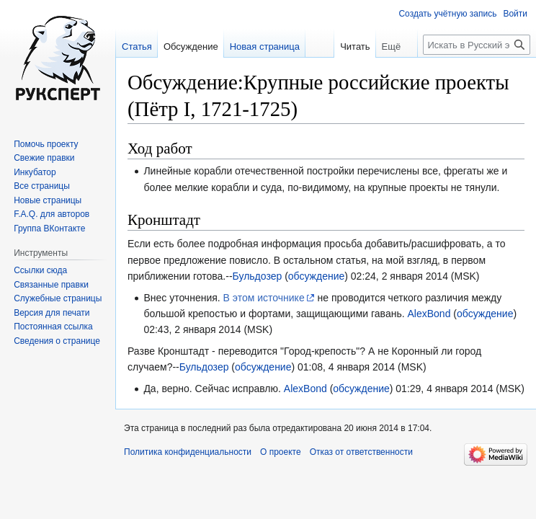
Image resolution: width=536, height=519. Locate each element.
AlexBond (428, 313)
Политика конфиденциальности (187, 452)
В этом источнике (264, 297)
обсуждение (316, 276)
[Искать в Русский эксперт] (476, 45)
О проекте (280, 452)
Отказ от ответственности (361, 452)
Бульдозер (257, 276)
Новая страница (265, 46)
